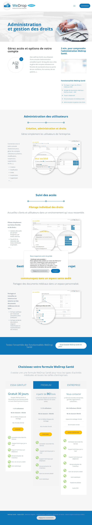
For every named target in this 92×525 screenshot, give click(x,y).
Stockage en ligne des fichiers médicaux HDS (72, 86)
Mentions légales (30, 514)
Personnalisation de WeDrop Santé (74, 99)
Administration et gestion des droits (74, 102)
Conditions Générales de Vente (55, 514)
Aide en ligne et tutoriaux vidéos (74, 514)
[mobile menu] (74, 5)
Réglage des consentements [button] (46, 518)
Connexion (85, 6)
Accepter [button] (55, 271)
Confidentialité (40, 514)
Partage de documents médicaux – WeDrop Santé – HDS (74, 91)
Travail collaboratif (69, 95)
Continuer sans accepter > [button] (38, 259)
